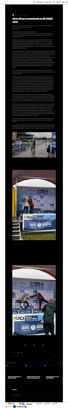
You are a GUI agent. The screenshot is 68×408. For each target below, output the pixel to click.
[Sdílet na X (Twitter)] (15, 352)
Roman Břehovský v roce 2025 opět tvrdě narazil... (52, 377)
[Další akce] (55, 15)
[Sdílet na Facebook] (12, 352)
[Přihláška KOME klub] (55, 403)
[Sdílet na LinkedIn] (18, 352)
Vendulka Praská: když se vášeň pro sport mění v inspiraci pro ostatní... (33, 377)
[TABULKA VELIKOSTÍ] (39, 403)
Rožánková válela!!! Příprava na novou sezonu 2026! (14, 377)
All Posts (7, 6)
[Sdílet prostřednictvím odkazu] (21, 352)
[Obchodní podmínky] (47, 403)
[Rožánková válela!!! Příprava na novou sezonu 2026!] (14, 370)
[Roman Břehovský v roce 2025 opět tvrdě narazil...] (53, 370)
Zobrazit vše (59, 362)
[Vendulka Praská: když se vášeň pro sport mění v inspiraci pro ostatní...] (34, 370)
